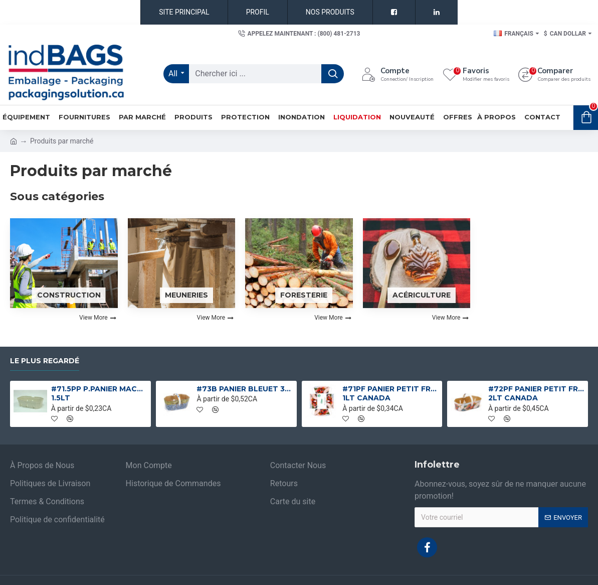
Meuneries (186, 295)
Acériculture (421, 295)
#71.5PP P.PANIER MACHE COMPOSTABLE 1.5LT (99, 393)
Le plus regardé (44, 361)
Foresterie (303, 295)
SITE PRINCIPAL (184, 12)
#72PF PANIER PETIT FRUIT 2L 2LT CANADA (536, 393)
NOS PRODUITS (330, 12)
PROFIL (257, 12)
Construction (69, 295)
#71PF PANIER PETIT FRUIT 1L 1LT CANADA (390, 393)
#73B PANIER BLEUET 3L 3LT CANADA (244, 388)
